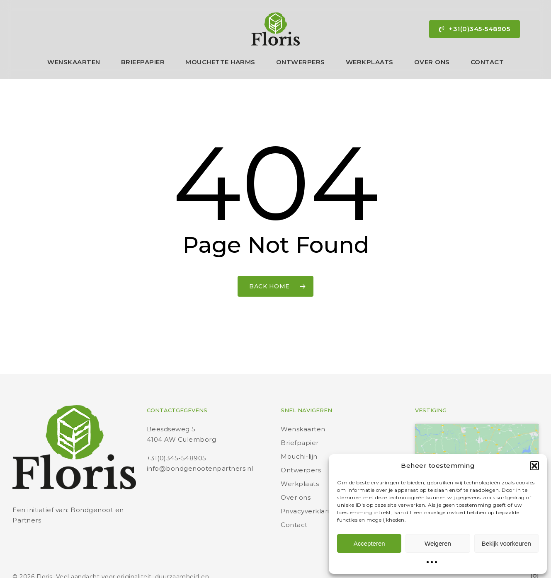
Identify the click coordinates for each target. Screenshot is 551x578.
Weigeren (438, 543)
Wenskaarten (303, 408)
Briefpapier (300, 422)
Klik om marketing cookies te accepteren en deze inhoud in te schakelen (476, 447)
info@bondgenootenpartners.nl (200, 448)
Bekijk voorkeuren (506, 543)
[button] (534, 466)
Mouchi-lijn (299, 436)
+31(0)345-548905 (176, 437)
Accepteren (369, 543)
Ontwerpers (301, 449)
